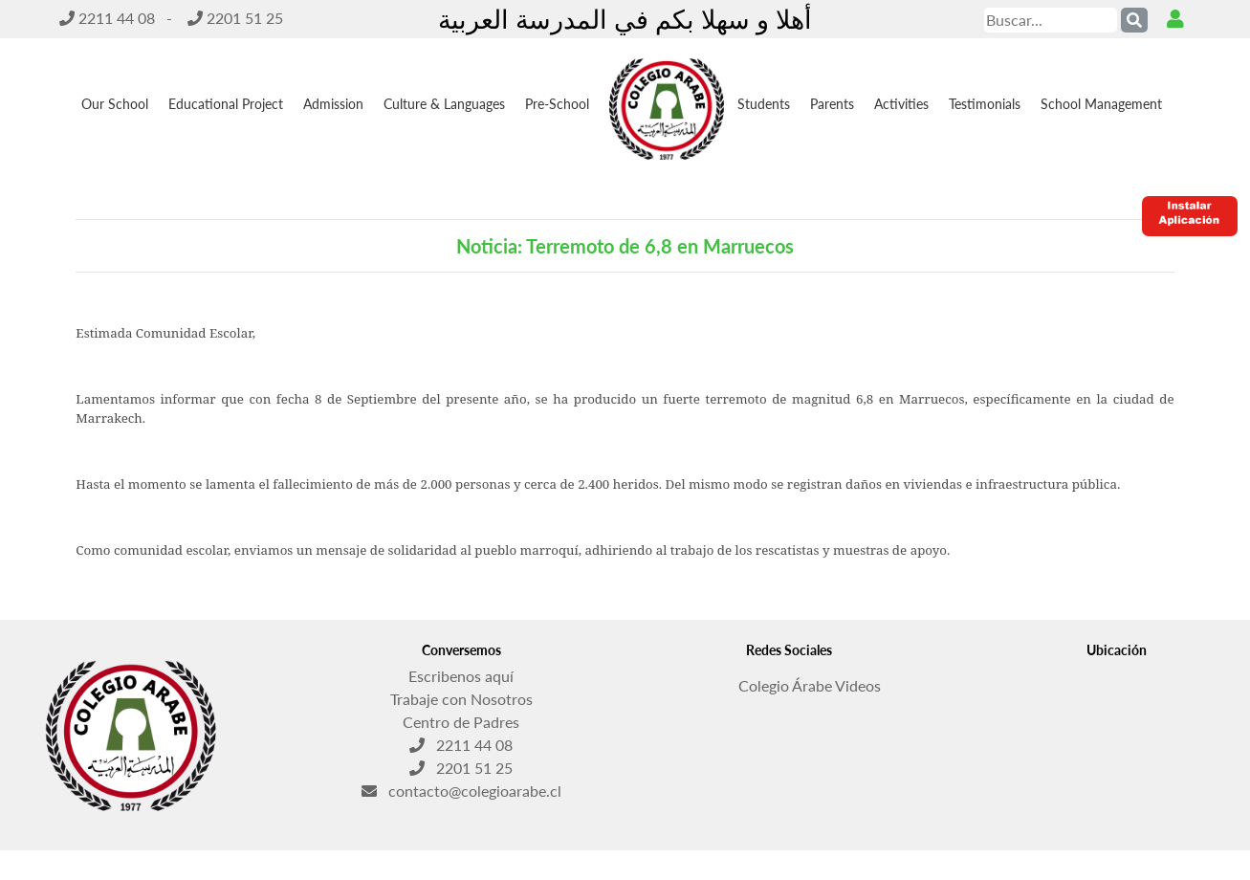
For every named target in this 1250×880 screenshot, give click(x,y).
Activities (901, 104)
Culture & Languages (444, 104)
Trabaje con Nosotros (461, 699)
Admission (333, 104)
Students (763, 104)
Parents (832, 104)
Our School (114, 104)
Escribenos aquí (461, 676)
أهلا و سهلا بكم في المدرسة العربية (625, 18)
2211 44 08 (107, 18)
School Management (1101, 104)
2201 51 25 (235, 18)
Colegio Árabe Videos (788, 680)
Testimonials (984, 104)
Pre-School (557, 104)
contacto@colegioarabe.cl (461, 790)
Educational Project (225, 104)
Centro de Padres (461, 722)
